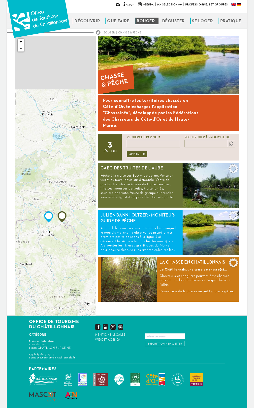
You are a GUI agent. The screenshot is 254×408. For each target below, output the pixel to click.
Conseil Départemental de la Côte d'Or (155, 379)
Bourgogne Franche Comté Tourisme (196, 379)
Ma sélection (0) (169, 4)
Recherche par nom (143, 137)
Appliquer (137, 154)
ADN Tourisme (71, 395)
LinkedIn (105, 327)
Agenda (148, 4)
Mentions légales (110, 334)
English (233, 4)
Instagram (113, 327)
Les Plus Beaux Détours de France (82, 379)
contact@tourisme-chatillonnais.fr (52, 357)
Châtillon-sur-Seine (68, 379)
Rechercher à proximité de (207, 137)
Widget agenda (107, 339)
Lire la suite (168, 185)
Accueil (98, 32)
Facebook (97, 327)
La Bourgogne (177, 379)
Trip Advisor (120, 327)
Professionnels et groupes (206, 4)
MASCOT (42, 395)
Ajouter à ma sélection (233, 170)
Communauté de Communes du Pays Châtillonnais (43, 379)
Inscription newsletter (165, 343)
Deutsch (239, 4)
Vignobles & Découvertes (135, 379)
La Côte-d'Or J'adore (119, 379)
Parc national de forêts (100, 379)
